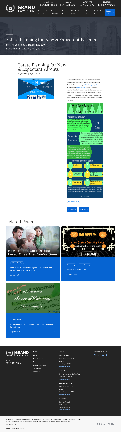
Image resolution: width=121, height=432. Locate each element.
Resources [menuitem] (89, 12)
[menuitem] (8, 428)
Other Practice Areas (39, 365)
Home (35, 355)
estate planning (80, 87)
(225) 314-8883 (48, 4)
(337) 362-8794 (87, 4)
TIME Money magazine (91, 85)
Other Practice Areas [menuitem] (76, 12)
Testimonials (37, 368)
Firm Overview (38, 359)
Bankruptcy (36, 362)
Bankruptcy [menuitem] (65, 12)
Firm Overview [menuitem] (54, 12)
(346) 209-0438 (106, 4)
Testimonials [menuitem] (98, 12)
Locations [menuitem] (46, 12)
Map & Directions (64, 366)
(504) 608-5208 (67, 4)
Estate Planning (73, 201)
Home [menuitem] (39, 12)
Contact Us (36, 371)
